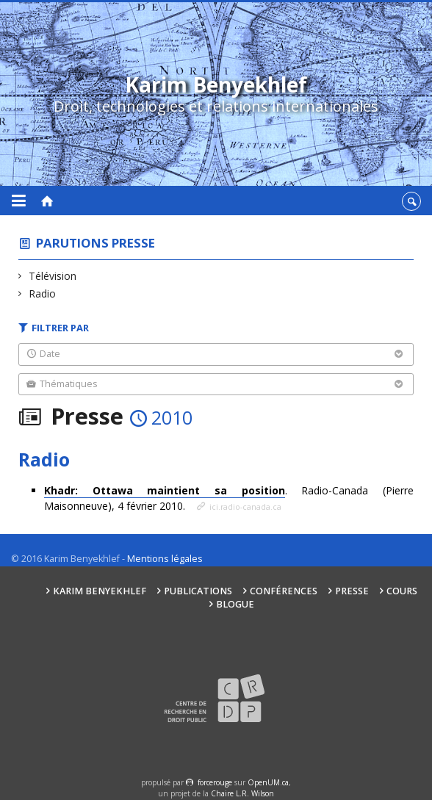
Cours (401, 591)
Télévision (52, 276)
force (215, 782)
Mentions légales (165, 558)
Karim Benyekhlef (99, 591)
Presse (352, 591)
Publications (198, 591)
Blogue (235, 604)
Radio (42, 293)
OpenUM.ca (268, 782)
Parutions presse (95, 242)
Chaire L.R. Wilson (242, 793)
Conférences (283, 591)
